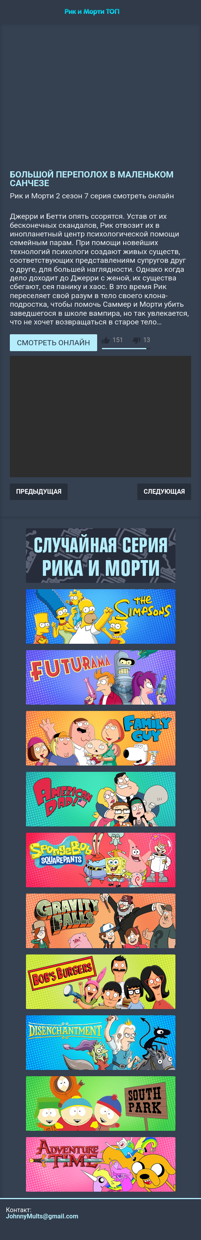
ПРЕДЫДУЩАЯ (38, 491)
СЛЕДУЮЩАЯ (164, 491)
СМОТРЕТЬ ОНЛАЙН (53, 342)
